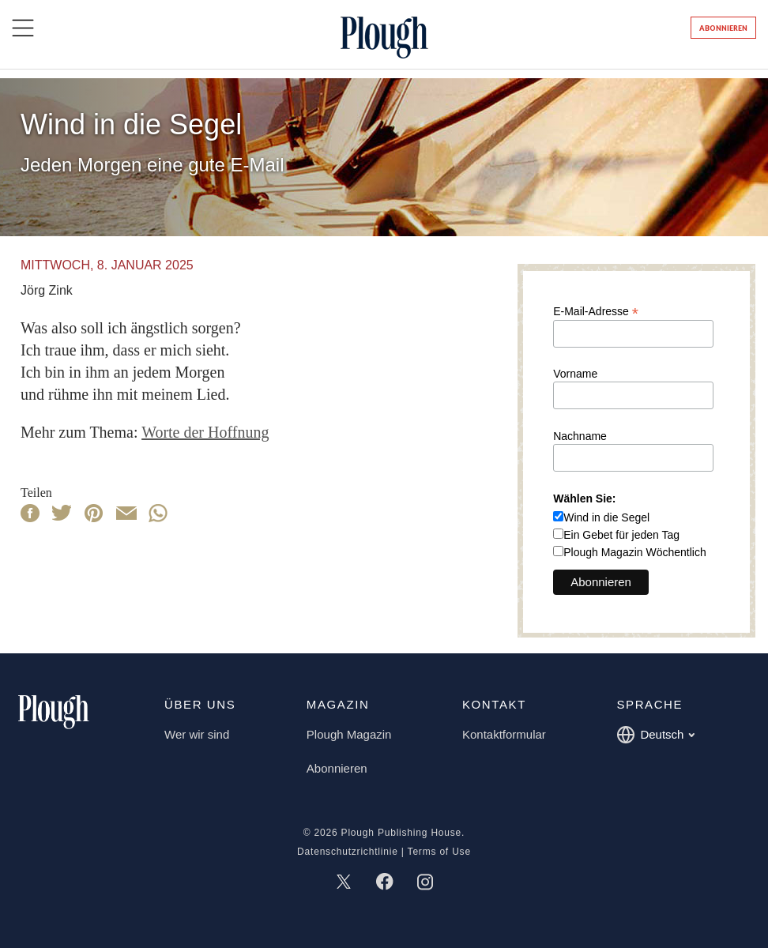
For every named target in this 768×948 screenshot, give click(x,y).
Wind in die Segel (606, 517)
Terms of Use (439, 851)
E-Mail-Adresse (595, 311)
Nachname (580, 436)
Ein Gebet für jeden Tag (621, 535)
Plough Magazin (349, 734)
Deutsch (655, 734)
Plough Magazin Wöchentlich (634, 552)
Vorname (575, 373)
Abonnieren (723, 28)
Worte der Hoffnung (205, 432)
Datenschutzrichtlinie (347, 851)
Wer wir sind (196, 734)
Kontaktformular (504, 734)
